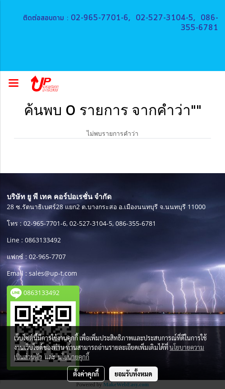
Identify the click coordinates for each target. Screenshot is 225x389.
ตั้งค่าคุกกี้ (86, 374)
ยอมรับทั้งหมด (133, 374)
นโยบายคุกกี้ (73, 357)
